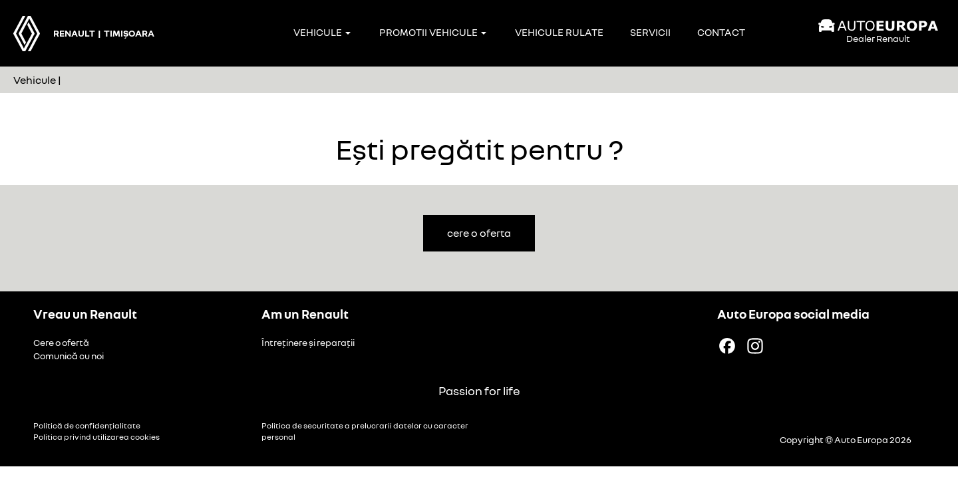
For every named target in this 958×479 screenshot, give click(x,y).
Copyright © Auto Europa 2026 (845, 439)
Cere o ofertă (61, 342)
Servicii (650, 32)
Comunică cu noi (68, 355)
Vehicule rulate (559, 32)
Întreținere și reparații (308, 342)
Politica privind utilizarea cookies (96, 437)
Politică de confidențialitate (86, 425)
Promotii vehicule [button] (432, 32)
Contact (721, 32)
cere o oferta (479, 233)
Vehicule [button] (322, 32)
